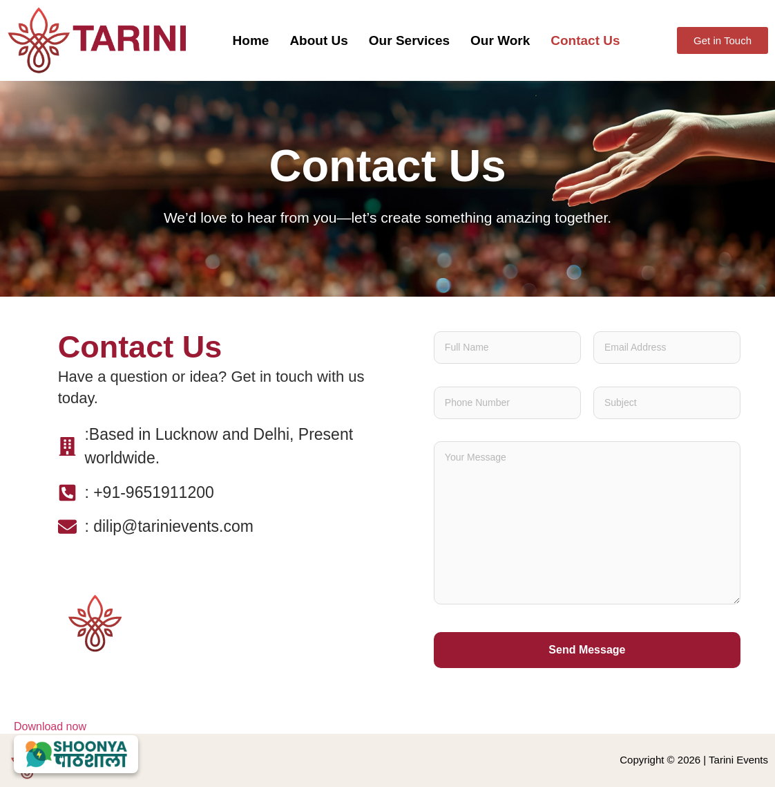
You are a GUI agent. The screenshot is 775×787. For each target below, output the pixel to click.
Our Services (409, 40)
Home (251, 40)
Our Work (500, 40)
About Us (318, 40)
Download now (76, 747)
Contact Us (585, 40)
